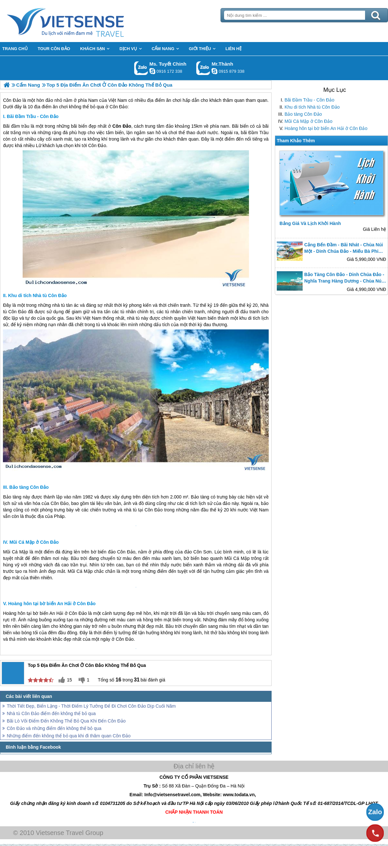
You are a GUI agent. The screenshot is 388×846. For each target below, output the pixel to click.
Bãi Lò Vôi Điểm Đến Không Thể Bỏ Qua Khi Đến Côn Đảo (66, 720)
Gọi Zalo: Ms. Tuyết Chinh (141, 68)
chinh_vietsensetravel (152, 71)
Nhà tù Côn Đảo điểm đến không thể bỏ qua (51, 713)
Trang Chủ (81, 21)
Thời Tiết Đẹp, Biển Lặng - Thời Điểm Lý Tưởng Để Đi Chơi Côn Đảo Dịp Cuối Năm (91, 706)
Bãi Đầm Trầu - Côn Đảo (309, 99)
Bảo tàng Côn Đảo (303, 114)
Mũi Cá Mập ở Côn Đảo (308, 121)
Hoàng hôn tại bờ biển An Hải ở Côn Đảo (326, 128)
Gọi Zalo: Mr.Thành (203, 68)
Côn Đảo (97, 145)
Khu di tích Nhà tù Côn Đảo (312, 107)
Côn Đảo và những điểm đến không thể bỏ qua (54, 728)
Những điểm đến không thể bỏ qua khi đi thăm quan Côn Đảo (69, 735)
